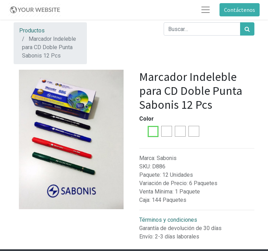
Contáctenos (239, 9)
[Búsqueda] (247, 29)
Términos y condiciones (168, 219)
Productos (32, 30)
